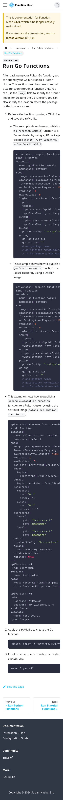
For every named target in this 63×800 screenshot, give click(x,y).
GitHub (9, 777)
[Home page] (6, 48)
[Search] (57, 5)
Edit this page (13, 686)
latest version (15, 38)
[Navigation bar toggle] (5, 5)
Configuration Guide (15, 738)
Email (8, 757)
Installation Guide (14, 733)
